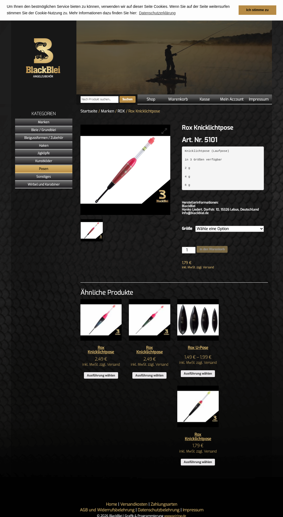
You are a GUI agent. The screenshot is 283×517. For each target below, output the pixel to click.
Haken (43, 145)
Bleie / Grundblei (43, 130)
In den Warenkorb (212, 249)
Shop (151, 99)
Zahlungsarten (164, 504)
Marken (43, 122)
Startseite (88, 111)
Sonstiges (43, 176)
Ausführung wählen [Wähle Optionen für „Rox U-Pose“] (198, 373)
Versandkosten (133, 504)
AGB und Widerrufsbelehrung (107, 510)
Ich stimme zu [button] (257, 10)
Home (111, 504)
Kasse (205, 99)
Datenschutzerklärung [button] (157, 13)
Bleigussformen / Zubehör (43, 137)
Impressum (258, 99)
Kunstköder (43, 161)
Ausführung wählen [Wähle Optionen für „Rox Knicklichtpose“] (101, 375)
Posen (43, 168)
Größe (187, 228)
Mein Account (231, 99)
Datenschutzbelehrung (158, 510)
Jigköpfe (43, 153)
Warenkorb (178, 99)
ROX (121, 111)
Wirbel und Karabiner (44, 184)
